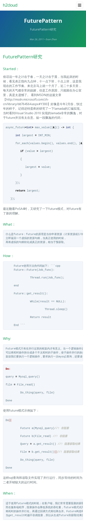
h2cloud (10, 5)
